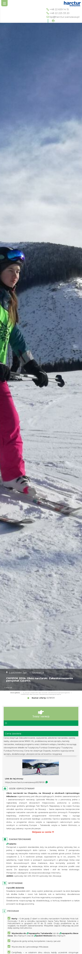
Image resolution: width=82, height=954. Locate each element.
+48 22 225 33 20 (59, 13)
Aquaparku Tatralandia (40, 933)
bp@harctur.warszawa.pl (64, 16)
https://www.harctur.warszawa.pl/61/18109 (24, 782)
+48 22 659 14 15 (59, 9)
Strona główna (15, 692)
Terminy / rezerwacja (41, 713)
